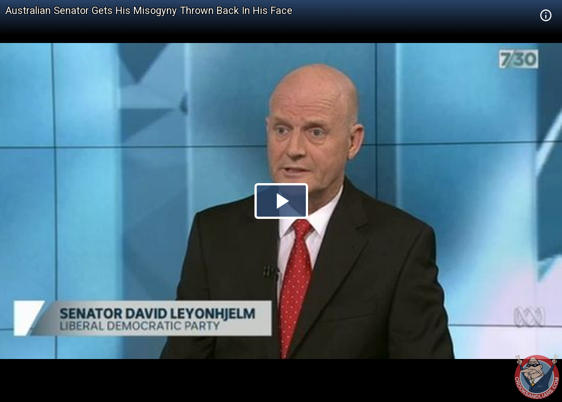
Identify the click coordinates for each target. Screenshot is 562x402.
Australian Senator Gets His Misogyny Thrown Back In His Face (149, 10)
